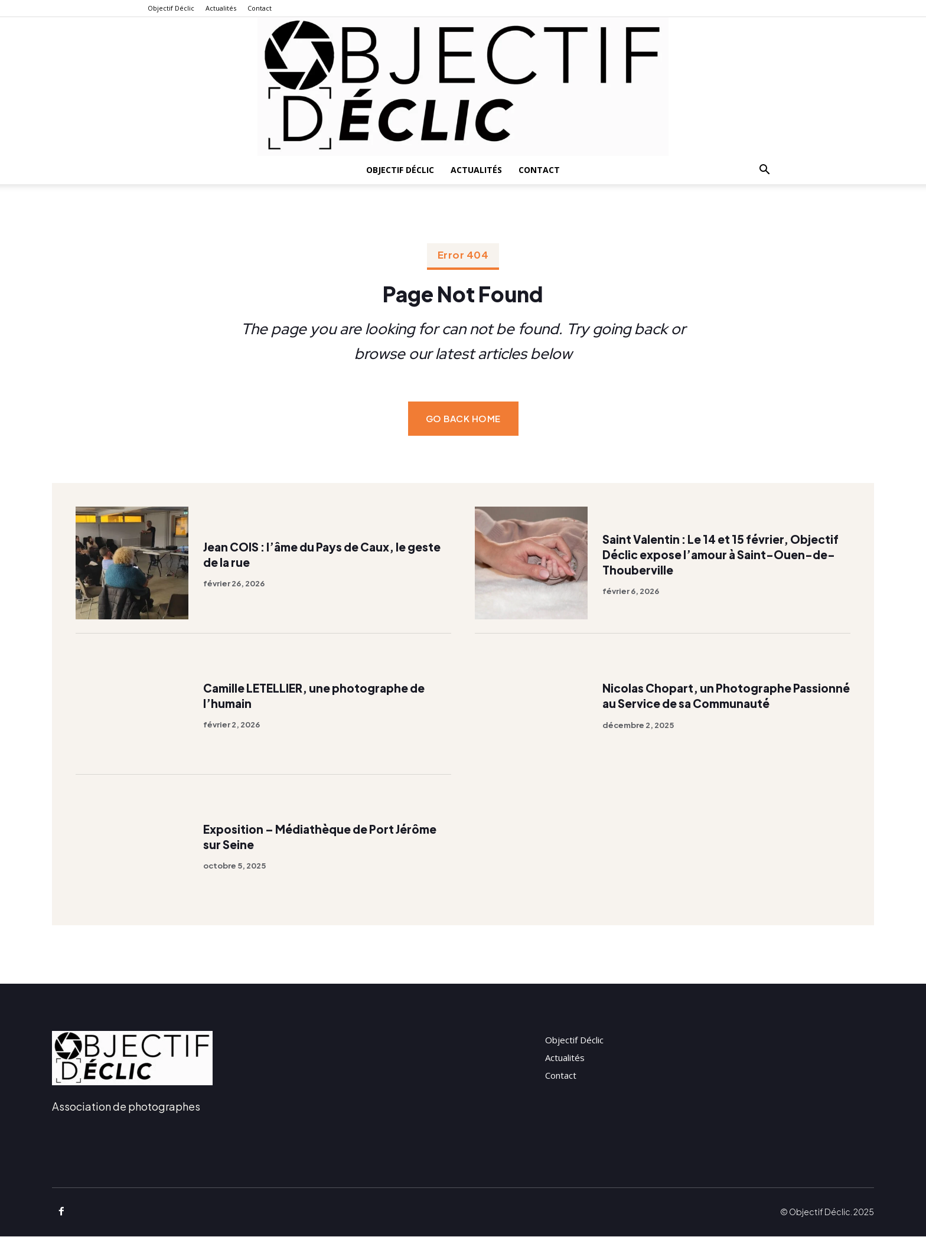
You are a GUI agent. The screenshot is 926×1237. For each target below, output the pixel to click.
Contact (259, 8)
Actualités (221, 8)
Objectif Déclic (171, 8)
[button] (764, 171)
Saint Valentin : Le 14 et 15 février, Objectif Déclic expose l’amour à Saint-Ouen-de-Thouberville (720, 554)
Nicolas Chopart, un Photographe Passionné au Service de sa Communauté (723, 696)
